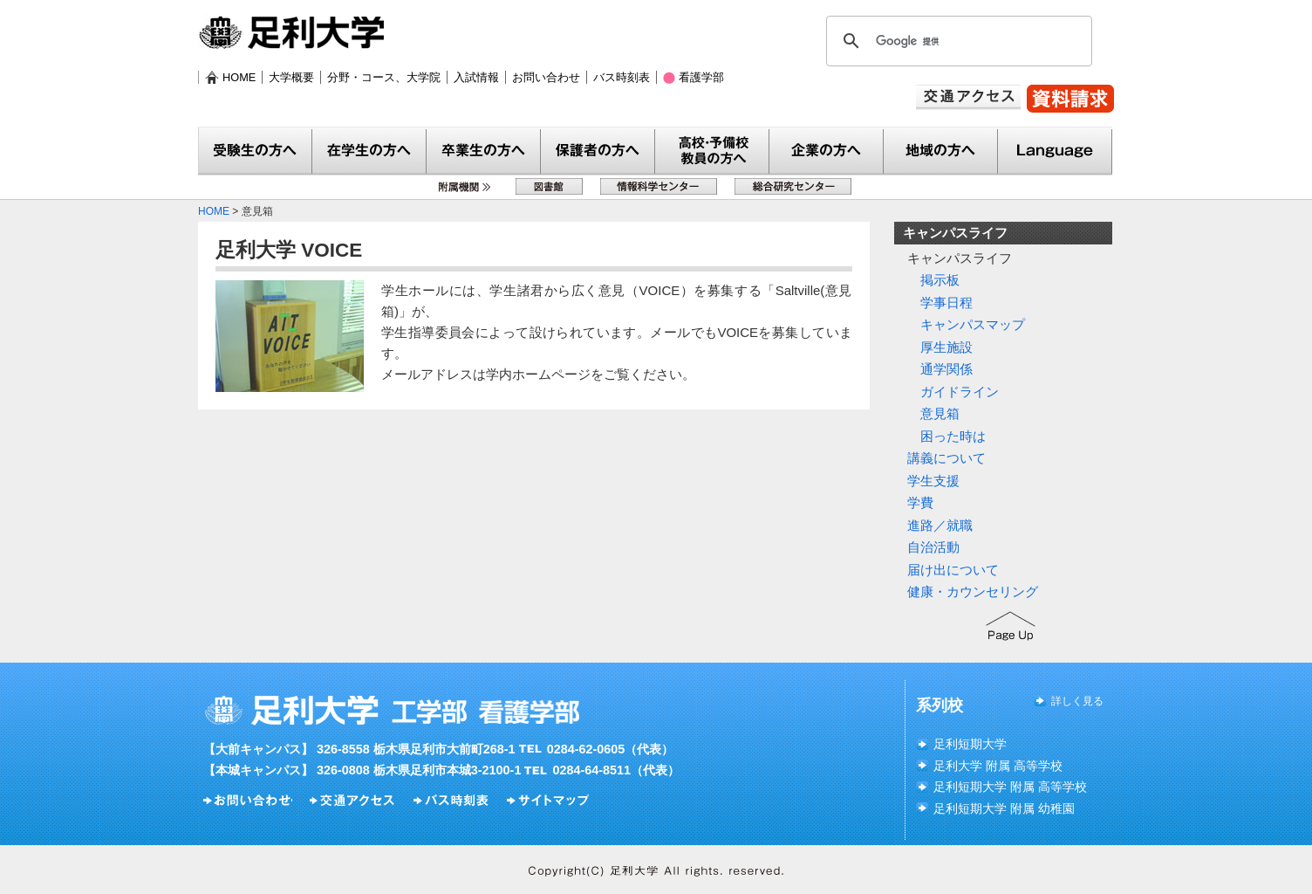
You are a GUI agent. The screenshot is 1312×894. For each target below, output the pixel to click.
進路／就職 (940, 525)
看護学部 (701, 77)
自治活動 (933, 547)
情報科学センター (658, 186)
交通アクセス (968, 97)
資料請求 (1070, 99)
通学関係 (946, 368)
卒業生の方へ (484, 151)
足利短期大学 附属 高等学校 (1010, 787)
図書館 (549, 186)
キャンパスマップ (972, 324)
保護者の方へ (598, 151)
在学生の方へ (369, 151)
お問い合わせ (546, 77)
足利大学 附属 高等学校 (998, 766)
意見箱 (940, 413)
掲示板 (940, 279)
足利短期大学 (970, 744)
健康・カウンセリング (972, 591)
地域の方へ (941, 151)
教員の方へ (712, 151)
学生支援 (933, 480)
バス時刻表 (621, 77)
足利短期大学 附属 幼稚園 (1004, 808)
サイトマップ (550, 800)
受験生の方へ (255, 151)
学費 (920, 502)
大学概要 (291, 77)
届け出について (953, 569)
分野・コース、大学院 (384, 77)
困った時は (953, 436)
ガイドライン (959, 391)
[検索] (956, 41)
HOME (239, 77)
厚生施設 (946, 347)
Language (1055, 151)
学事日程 (946, 302)
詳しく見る (1077, 701)
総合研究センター (793, 186)
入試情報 (476, 77)
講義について (946, 457)
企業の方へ (826, 151)
